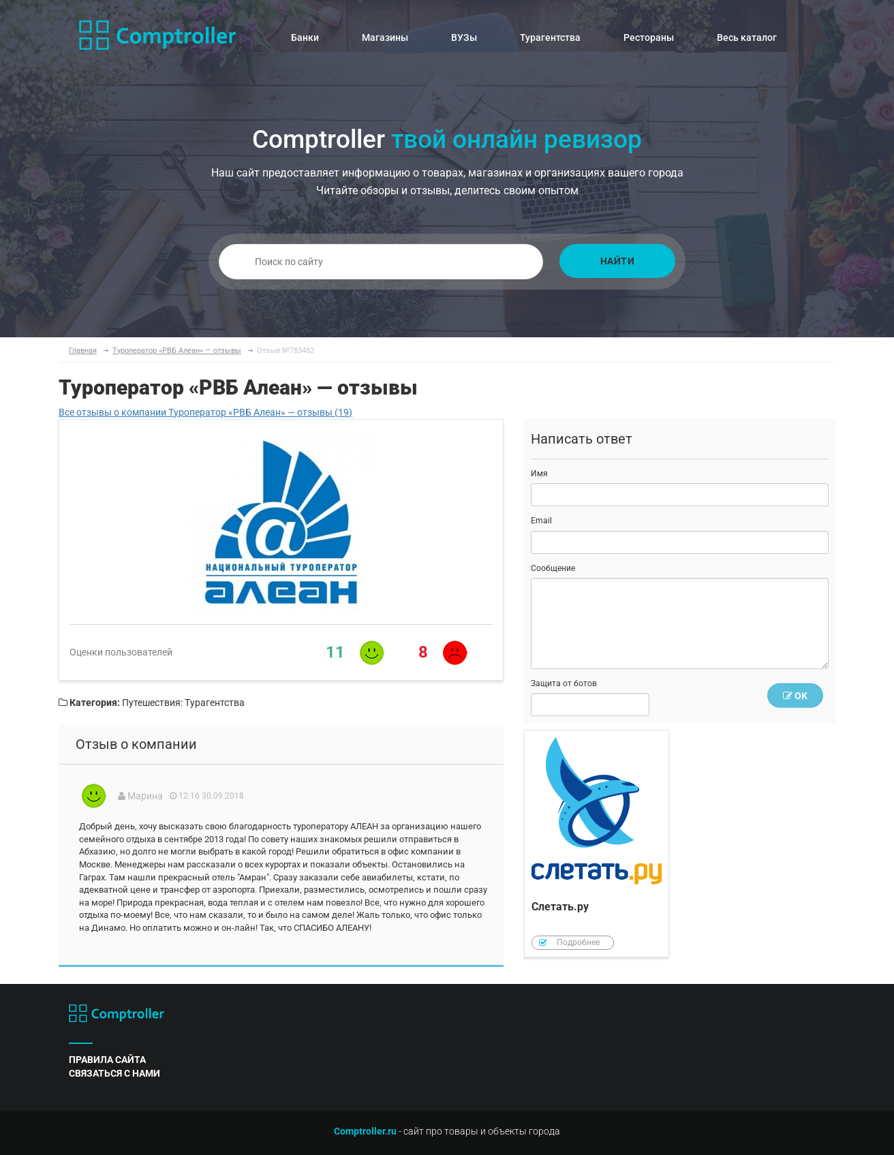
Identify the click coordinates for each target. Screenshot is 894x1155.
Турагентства (550, 37)
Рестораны (648, 37)
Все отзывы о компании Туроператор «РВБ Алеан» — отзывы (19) (205, 412)
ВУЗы (464, 37)
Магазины (385, 37)
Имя (539, 473)
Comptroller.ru (365, 1131)
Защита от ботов (564, 683)
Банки (305, 37)
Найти (617, 261)
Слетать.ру (597, 843)
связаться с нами (114, 1073)
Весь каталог (747, 37)
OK (795, 695)
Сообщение (553, 568)
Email (541, 520)
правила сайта (107, 1059)
